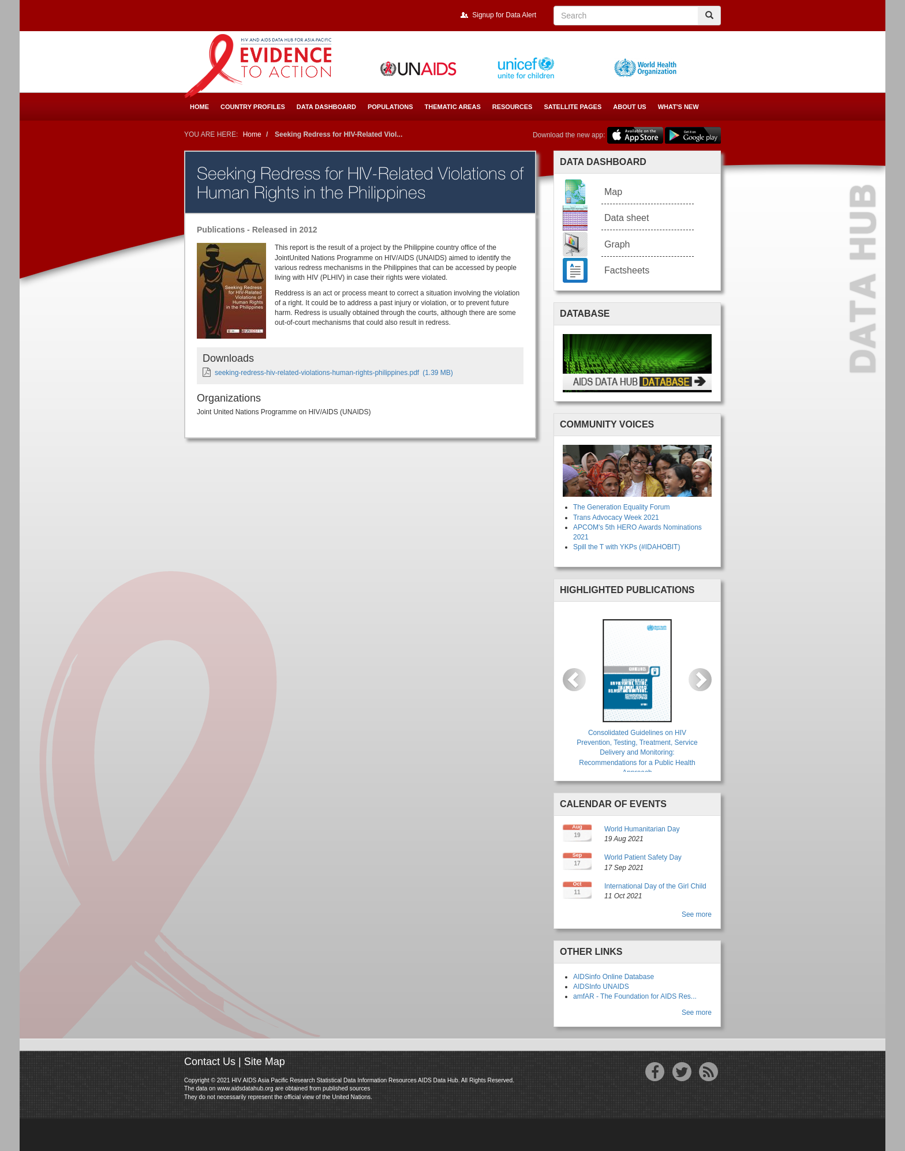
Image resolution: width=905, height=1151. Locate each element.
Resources (512, 106)
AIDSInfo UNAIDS (601, 987)
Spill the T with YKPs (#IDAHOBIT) (626, 547)
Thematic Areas (453, 106)
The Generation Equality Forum (621, 507)
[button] (574, 679)
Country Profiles (252, 106)
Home (199, 106)
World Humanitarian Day (642, 829)
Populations (390, 106)
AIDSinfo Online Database (613, 977)
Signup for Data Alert (504, 15)
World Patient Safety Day (643, 857)
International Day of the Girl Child (655, 886)
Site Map (264, 1061)
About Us (629, 106)
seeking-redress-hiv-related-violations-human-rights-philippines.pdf (317, 373)
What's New (678, 106)
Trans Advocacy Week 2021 (616, 517)
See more (697, 914)
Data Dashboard (326, 106)
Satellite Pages (572, 106)
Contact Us (209, 1061)
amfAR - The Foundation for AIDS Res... (635, 996)
